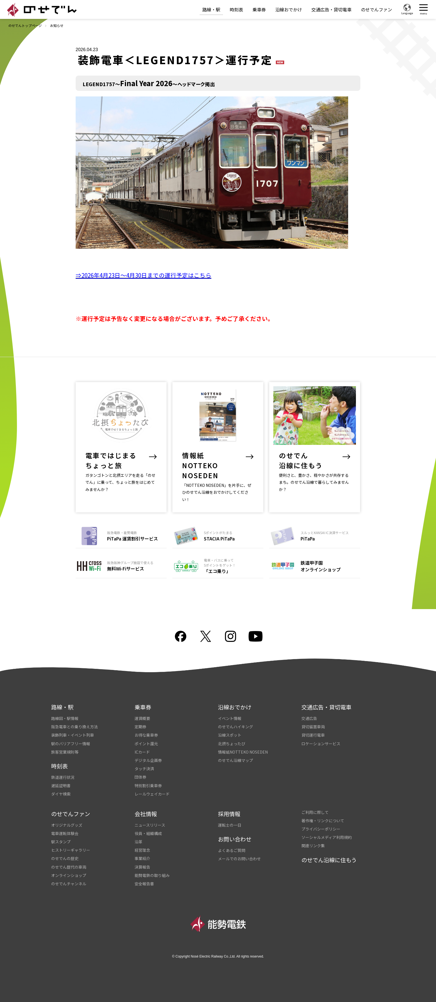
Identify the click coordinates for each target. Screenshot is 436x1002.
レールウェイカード (152, 794)
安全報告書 (144, 883)
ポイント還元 (146, 743)
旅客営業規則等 (64, 752)
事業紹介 (142, 858)
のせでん (42, 10)
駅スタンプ (61, 841)
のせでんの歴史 (64, 858)
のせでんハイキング (235, 726)
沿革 (138, 841)
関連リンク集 (313, 845)
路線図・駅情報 (64, 718)
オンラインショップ (68, 875)
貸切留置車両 (313, 726)
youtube (255, 636)
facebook (180, 636)
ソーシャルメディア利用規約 (326, 837)
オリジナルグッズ (66, 825)
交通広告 (309, 718)
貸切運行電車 (313, 735)
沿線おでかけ (288, 9)
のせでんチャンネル (68, 883)
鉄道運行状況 (63, 777)
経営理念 (142, 850)
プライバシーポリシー (320, 829)
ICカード (142, 752)
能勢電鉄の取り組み (152, 875)
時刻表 (236, 9)
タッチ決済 (144, 768)
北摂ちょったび (231, 743)
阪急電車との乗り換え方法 (74, 726)
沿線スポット (229, 735)
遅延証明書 (61, 785)
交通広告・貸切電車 (331, 9)
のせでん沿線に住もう (329, 860)
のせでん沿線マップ (235, 760)
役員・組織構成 (148, 833)
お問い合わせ (234, 839)
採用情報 (229, 814)
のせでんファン (376, 9)
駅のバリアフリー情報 (70, 743)
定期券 (140, 726)
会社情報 (146, 814)
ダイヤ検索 (61, 794)
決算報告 (142, 867)
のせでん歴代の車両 (68, 867)
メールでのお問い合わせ (239, 858)
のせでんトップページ (25, 25)
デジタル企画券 (148, 760)
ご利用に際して (315, 812)
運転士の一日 (229, 825)
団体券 (140, 777)
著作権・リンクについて (322, 820)
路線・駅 (211, 9)
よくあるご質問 (231, 850)
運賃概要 (142, 718)
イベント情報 (229, 718)
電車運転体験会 (64, 833)
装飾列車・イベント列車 (72, 735)
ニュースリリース (150, 825)
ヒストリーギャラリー (70, 850)
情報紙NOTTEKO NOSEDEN (243, 752)
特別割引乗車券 (148, 785)
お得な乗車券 (146, 735)
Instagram (230, 636)
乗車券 (259, 9)
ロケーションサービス (320, 743)
